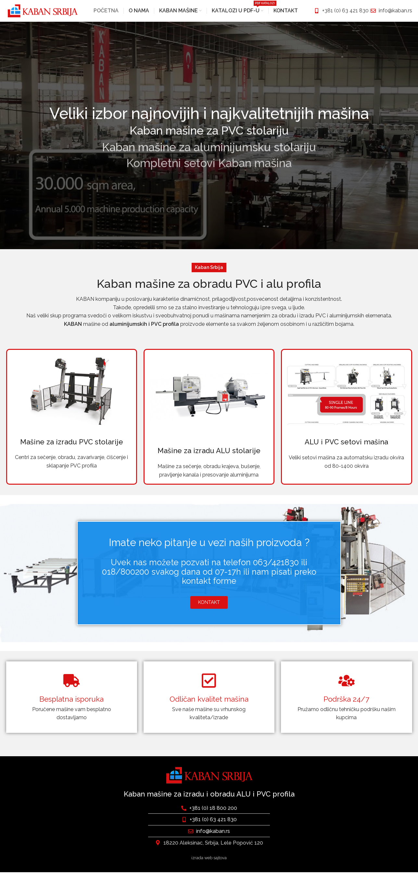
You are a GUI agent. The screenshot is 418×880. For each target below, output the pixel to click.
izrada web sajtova (209, 865)
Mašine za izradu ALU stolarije (209, 458)
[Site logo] (42, 14)
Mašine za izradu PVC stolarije (71, 449)
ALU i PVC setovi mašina (346, 449)
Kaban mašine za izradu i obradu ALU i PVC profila (209, 801)
